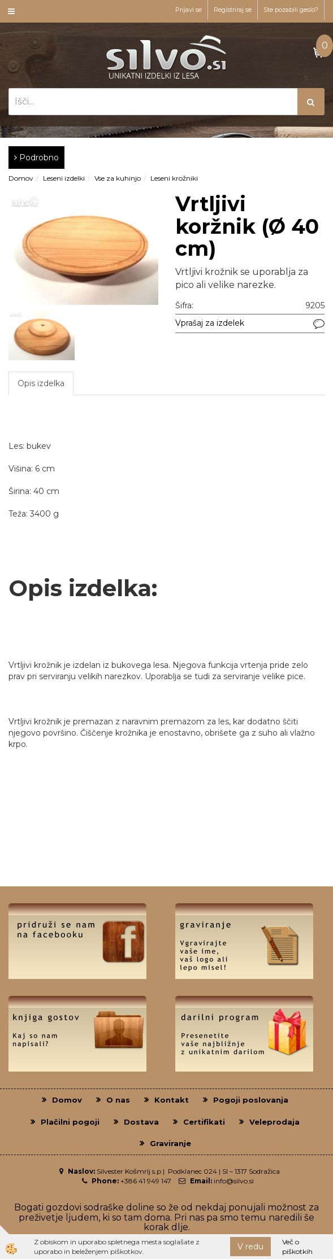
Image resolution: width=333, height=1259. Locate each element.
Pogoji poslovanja (250, 1099)
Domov (20, 178)
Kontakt (171, 1099)
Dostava (141, 1121)
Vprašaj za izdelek (209, 323)
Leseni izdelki (64, 178)
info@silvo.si (234, 1181)
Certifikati (204, 1121)
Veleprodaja (274, 1121)
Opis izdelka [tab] (41, 383)
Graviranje (170, 1143)
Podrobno (36, 157)
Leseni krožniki (174, 178)
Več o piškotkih (297, 1247)
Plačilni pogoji (70, 1121)
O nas (118, 1099)
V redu (250, 1246)
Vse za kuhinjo (117, 178)
